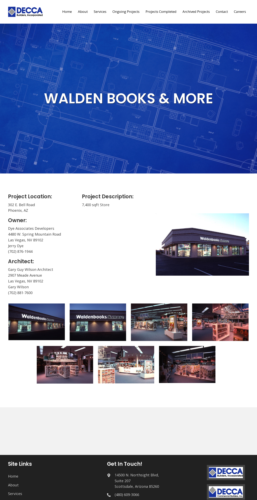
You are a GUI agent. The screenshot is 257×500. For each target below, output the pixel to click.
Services (15, 493)
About (13, 485)
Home (13, 476)
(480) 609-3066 (127, 494)
